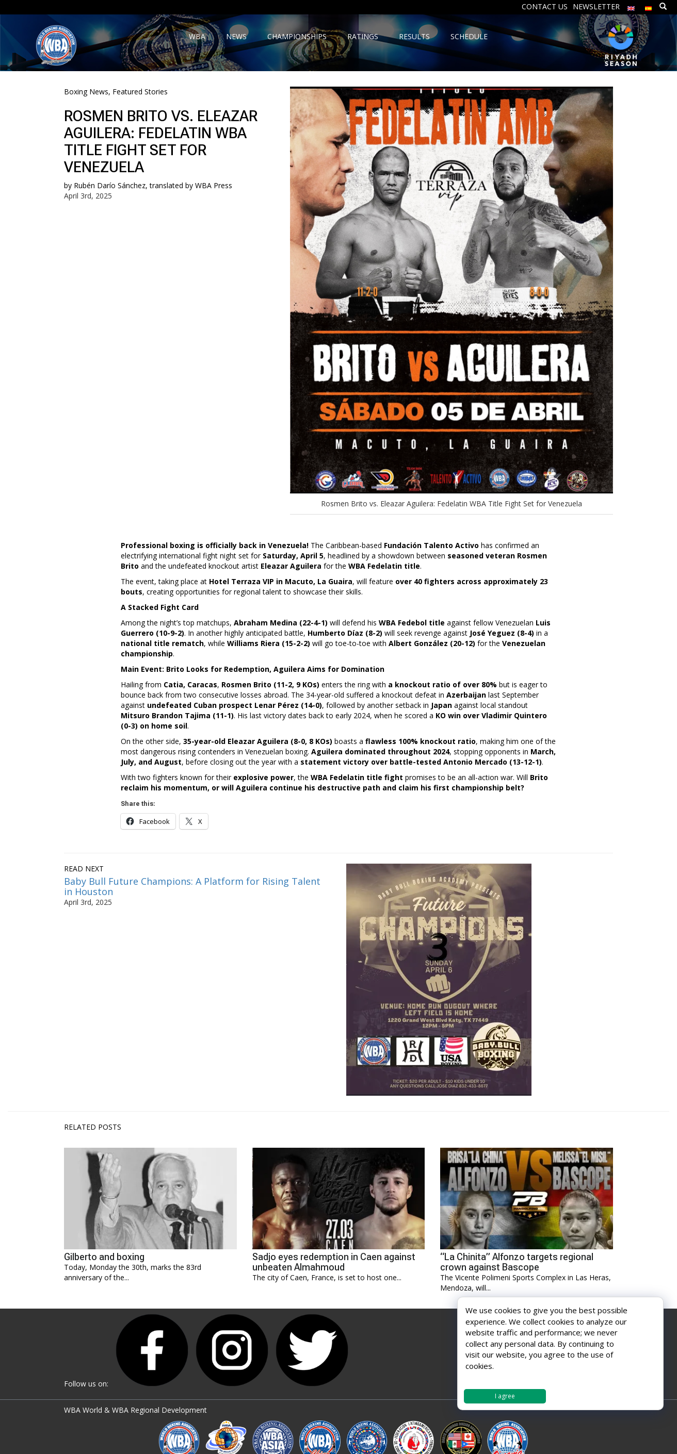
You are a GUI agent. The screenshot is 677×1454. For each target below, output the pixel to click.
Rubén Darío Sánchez (110, 185)
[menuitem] (631, 6)
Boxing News (86, 91)
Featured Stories (140, 91)
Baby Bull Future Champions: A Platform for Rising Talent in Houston (192, 886)
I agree (505, 1396)
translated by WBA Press (191, 185)
